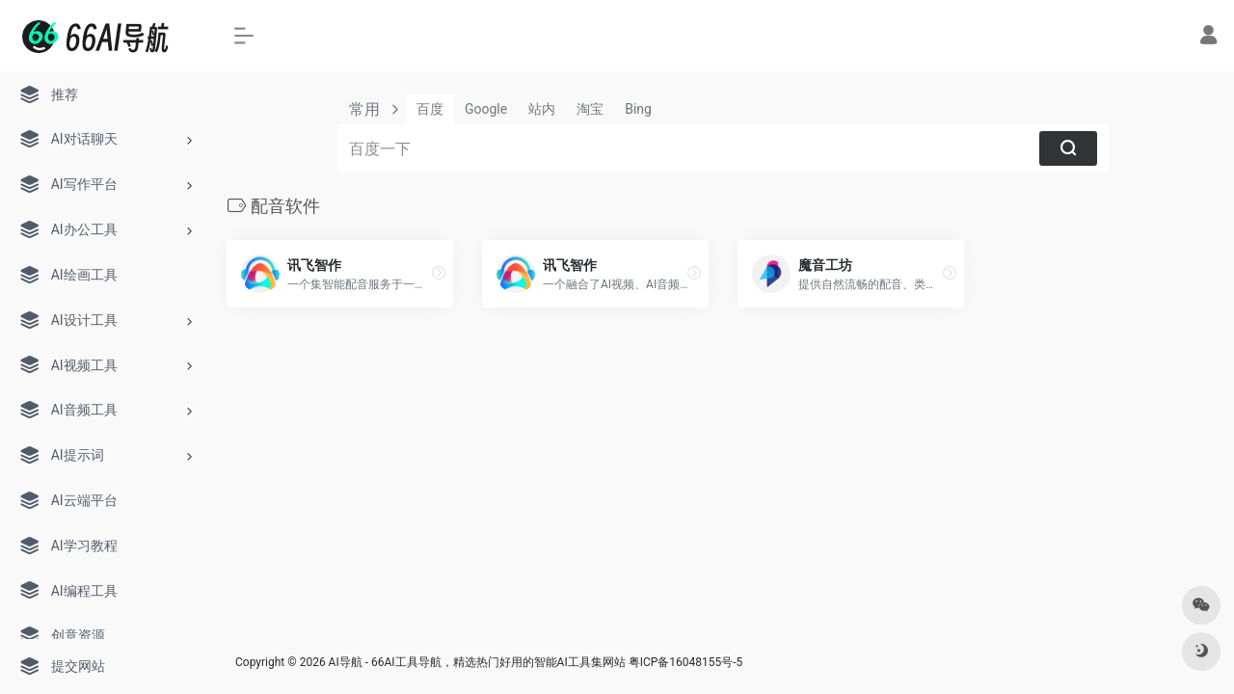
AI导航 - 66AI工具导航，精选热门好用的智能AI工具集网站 (477, 662)
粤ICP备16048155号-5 (686, 662)
